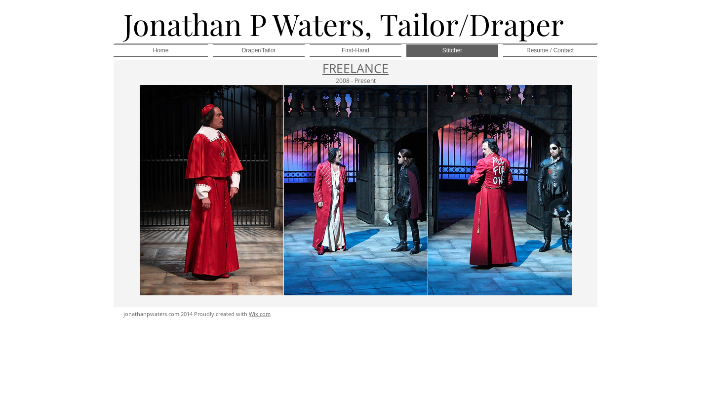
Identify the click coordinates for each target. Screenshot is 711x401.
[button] (211, 190)
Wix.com (260, 314)
